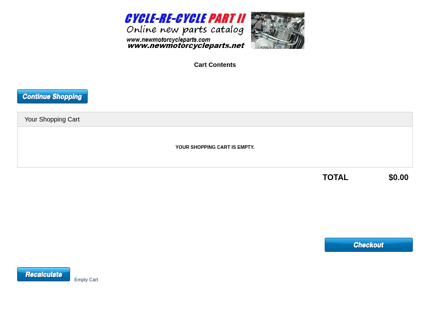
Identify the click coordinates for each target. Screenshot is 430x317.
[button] (52, 96)
